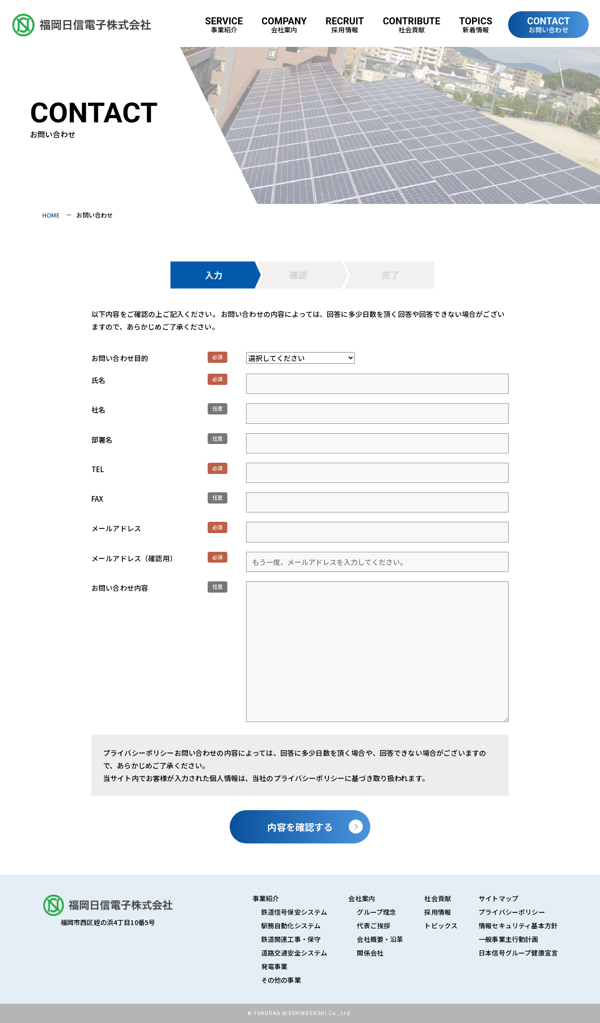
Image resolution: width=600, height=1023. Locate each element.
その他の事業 (281, 980)
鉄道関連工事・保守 (291, 939)
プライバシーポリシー (512, 912)
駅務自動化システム (291, 925)
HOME (51, 215)
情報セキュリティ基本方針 (518, 925)
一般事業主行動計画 (508, 939)
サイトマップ (498, 898)
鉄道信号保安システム (294, 912)
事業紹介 (266, 898)
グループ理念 (376, 912)
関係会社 (370, 952)
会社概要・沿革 (380, 939)
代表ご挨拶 (373, 925)
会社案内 (361, 898)
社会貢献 (437, 898)
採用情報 (437, 912)
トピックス (441, 925)
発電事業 (274, 966)
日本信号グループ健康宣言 (518, 952)
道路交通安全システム (294, 952)
